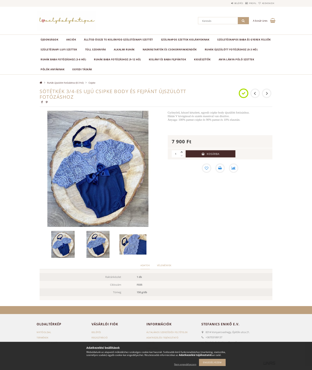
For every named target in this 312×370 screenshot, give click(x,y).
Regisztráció (100, 337)
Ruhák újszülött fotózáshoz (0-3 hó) (231, 49)
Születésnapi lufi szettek (59, 49)
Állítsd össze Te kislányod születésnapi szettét (118, 39)
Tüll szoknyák (95, 49)
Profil (247, 3)
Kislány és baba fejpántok (167, 59)
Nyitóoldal (44, 332)
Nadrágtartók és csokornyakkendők (170, 49)
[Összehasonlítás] (233, 168)
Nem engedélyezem (185, 364)
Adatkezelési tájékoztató (162, 337)
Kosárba (213, 154)
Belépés (229, 3)
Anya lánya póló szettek (236, 59)
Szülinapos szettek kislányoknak (185, 39)
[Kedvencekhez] (206, 168)
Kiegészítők (202, 59)
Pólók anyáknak (52, 69)
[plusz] (182, 152)
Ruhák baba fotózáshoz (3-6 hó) (63, 59)
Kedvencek (266, 3)
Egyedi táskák (82, 69)
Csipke (92, 82)
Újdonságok (49, 39)
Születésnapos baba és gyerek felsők (244, 39)
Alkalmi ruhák (124, 49)
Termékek (42, 337)
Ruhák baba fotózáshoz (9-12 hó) (117, 59)
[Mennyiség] (176, 153)
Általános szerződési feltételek (167, 332)
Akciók (71, 39)
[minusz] (182, 155)
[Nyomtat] (220, 168)
